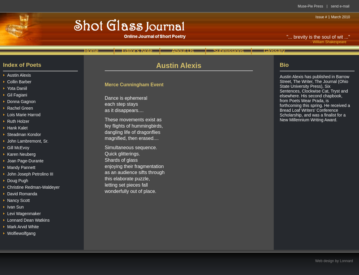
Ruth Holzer (16, 120)
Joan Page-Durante (23, 160)
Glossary (274, 51)
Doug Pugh (15, 180)
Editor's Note (137, 51)
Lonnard (346, 261)
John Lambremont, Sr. (25, 140)
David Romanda (20, 193)
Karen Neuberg (19, 153)
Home (91, 51)
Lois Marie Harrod (21, 114)
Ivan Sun (13, 206)
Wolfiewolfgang (19, 232)
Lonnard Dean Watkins (26, 219)
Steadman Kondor (22, 134)
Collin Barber (17, 81)
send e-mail (340, 6)
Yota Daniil (15, 87)
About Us (183, 51)
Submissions (228, 51)
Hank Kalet (15, 127)
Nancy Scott (16, 200)
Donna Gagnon (19, 101)
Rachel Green (18, 107)
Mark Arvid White (21, 226)
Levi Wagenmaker (22, 213)
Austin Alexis (17, 74)
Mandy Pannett (19, 167)
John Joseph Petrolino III (28, 173)
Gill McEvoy (16, 147)
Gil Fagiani (15, 94)
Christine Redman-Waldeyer (31, 186)
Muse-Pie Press (310, 6)
